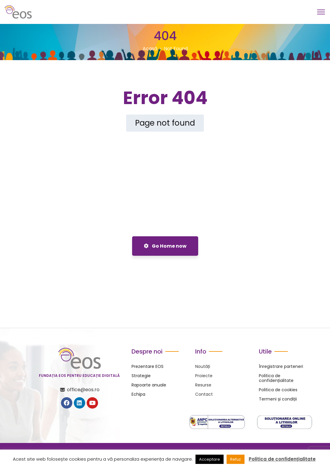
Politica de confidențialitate (282, 459)
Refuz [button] (235, 459)
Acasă (150, 48)
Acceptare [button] (209, 459)
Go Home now (165, 246)
